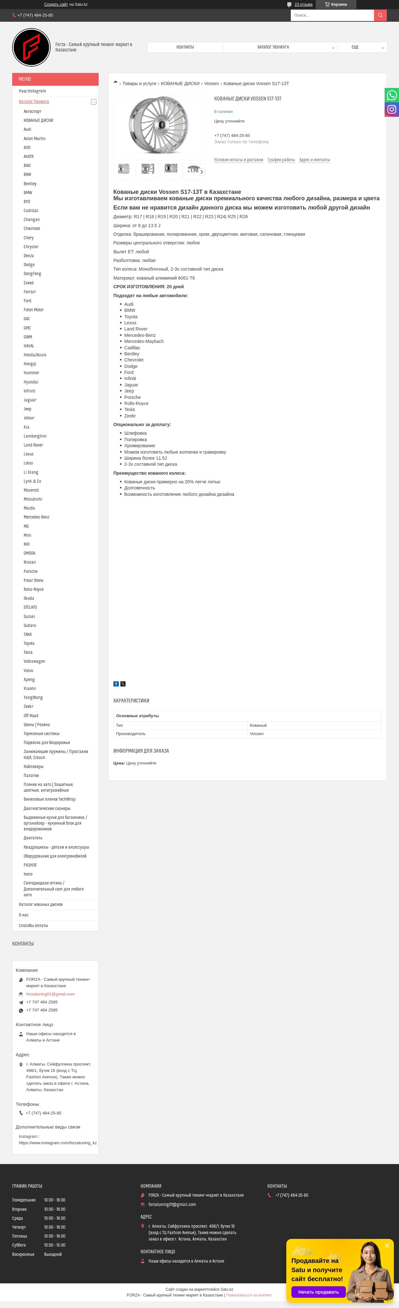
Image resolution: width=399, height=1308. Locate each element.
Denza (29, 255)
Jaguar (30, 400)
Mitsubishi (33, 499)
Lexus (29, 454)
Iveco (28, 874)
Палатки (31, 775)
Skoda (29, 598)
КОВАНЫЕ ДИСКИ (180, 83)
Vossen (211, 83)
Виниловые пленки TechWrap (50, 799)
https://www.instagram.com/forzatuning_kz (58, 1142)
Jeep (27, 409)
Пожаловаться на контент (249, 1295)
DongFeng (32, 273)
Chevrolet (32, 228)
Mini (27, 535)
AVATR (29, 156)
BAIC (27, 165)
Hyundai (31, 382)
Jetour (29, 418)
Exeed (29, 283)
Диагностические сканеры (47, 808)
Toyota (29, 643)
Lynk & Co (32, 481)
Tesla (28, 652)
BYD (27, 201)
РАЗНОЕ (30, 865)
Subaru (30, 625)
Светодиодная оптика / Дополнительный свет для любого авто (54, 889)
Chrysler (31, 247)
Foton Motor (34, 310)
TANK (28, 634)
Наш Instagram (32, 91)
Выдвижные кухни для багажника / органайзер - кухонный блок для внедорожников (55, 823)
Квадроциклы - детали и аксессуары (56, 847)
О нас (23, 915)
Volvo (28, 670)
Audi (27, 129)
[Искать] (380, 15)
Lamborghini (35, 436)
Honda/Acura (35, 355)
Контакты (185, 47)
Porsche (30, 571)
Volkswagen (34, 661)
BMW (28, 192)
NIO (26, 544)
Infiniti (30, 391)
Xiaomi (30, 688)
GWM (28, 337)
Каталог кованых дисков (41, 904)
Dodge (29, 264)
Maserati (31, 490)
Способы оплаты (33, 925)
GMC (27, 328)
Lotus (28, 463)
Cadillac (31, 210)
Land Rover (33, 445)
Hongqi (30, 364)
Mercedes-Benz (36, 517)
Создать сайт (56, 4)
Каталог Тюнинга (34, 101)
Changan (32, 219)
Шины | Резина (37, 724)
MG (26, 526)
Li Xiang (31, 472)
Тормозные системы (42, 733)
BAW (27, 174)
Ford (27, 301)
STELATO (30, 607)
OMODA (29, 553)
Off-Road (31, 715)
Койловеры (34, 766)
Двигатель (33, 838)
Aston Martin (34, 138)
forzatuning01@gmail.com (50, 994)
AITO (27, 147)
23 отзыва (304, 4)
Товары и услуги (139, 83)
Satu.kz (226, 1289)
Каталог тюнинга (273, 47)
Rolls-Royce (34, 589)
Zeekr (28, 706)
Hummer (31, 373)
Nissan (30, 562)
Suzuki (29, 616)
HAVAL (29, 346)
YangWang (33, 697)
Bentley (30, 183)
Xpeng (29, 679)
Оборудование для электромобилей (55, 856)
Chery (29, 238)
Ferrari (30, 292)
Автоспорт (32, 111)
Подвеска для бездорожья (47, 742)
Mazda (29, 508)
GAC (27, 318)
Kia (26, 427)
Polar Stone (33, 580)
